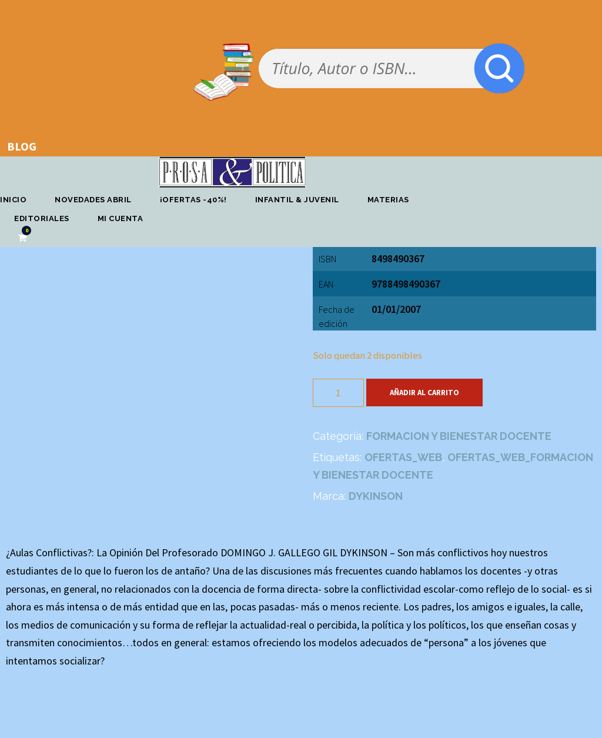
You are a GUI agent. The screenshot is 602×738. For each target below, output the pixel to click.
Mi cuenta (120, 218)
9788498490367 (406, 283)
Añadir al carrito (424, 393)
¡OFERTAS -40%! (193, 199)
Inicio (13, 199)
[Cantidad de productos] (338, 393)
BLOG (21, 146)
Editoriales (41, 218)
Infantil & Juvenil (297, 199)
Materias (388, 199)
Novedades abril (93, 199)
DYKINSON (376, 496)
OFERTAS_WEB (403, 457)
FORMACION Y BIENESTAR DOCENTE (458, 436)
